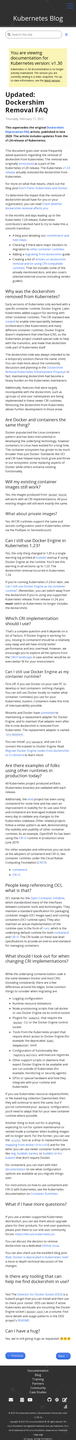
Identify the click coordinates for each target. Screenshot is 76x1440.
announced (26, 164)
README (23, 1320)
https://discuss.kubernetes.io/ (35, 1234)
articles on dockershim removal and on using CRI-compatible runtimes (39, 263)
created (10, 321)
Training (38, 1379)
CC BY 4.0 (38, 1417)
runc (46, 928)
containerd (20, 870)
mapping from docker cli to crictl (26, 1145)
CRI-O (22, 838)
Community (38, 1388)
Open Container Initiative (47, 898)
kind (30, 799)
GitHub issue (50, 1246)
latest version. (52, 80)
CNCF (41, 862)
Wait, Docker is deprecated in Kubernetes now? (36, 1257)
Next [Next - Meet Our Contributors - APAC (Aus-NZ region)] (63, 1356)
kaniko (33, 1153)
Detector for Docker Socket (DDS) (39, 1294)
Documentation (38, 1371)
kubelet (41, 558)
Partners (38, 1384)
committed (48, 713)
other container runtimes (47, 249)
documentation (15, 1169)
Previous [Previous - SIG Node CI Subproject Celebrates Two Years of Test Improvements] (15, 1356)
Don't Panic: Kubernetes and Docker (43, 188)
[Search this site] (37, 34)
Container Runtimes (44, 1194)
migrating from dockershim (43, 254)
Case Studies (38, 1392)
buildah (22, 1153)
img (13, 1153)
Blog (38, 1375)
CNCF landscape (21, 657)
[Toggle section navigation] (66, 34)
